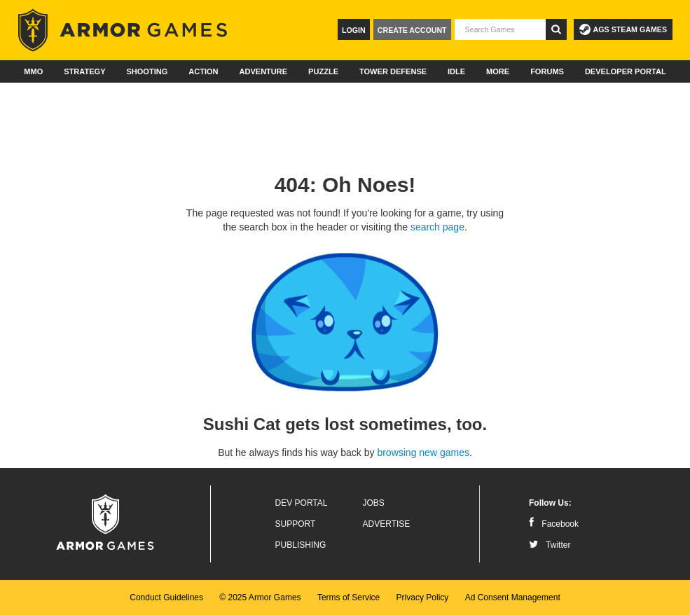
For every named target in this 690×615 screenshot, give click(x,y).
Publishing (300, 545)
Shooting (146, 71)
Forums (547, 71)
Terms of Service (348, 597)
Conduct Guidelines (166, 597)
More (497, 71)
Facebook (554, 524)
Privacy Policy (422, 597)
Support (295, 524)
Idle (456, 71)
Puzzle (323, 71)
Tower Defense (393, 71)
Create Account (412, 30)
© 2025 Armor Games (260, 597)
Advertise (386, 524)
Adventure (263, 71)
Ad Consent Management (512, 597)
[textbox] (500, 29)
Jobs (374, 503)
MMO (33, 71)
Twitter (549, 545)
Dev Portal (301, 503)
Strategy (84, 71)
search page (437, 227)
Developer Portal (625, 71)
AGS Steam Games (623, 29)
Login (354, 30)
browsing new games (423, 452)
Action (203, 71)
